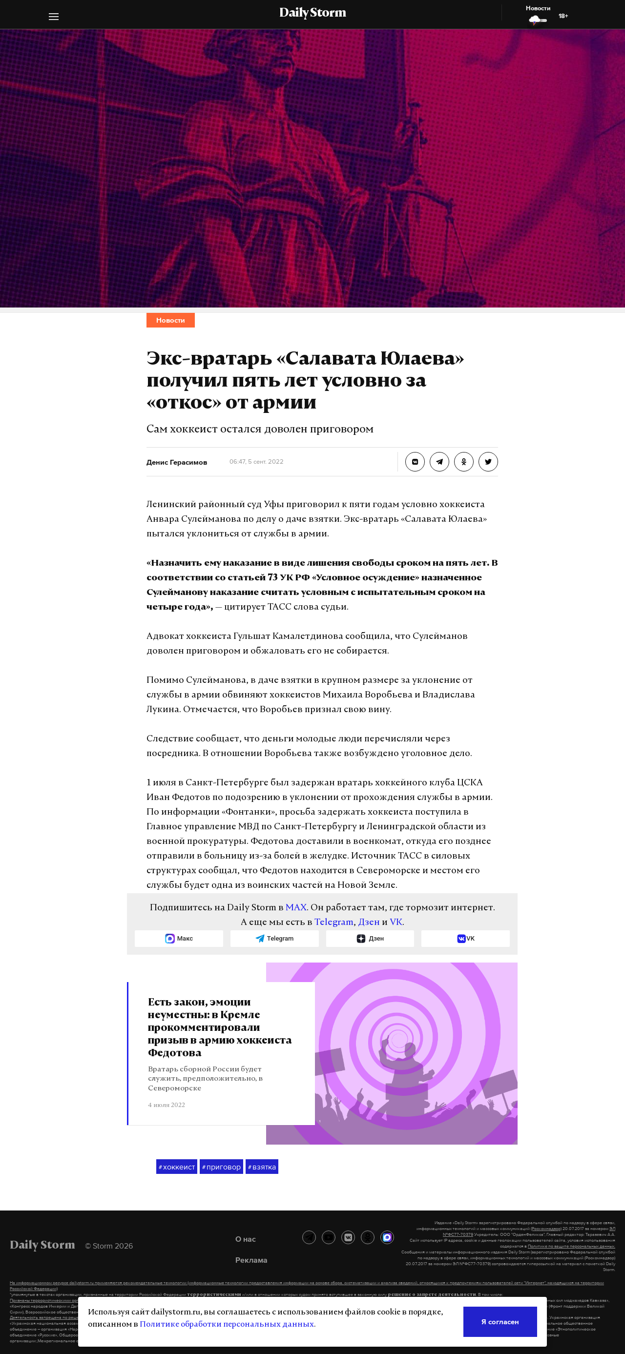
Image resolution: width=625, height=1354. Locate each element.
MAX (296, 908)
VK (396, 922)
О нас (245, 1238)
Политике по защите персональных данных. (571, 1246)
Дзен (369, 922)
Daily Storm (312, 14)
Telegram (334, 922)
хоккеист (177, 1167)
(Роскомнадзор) (546, 1228)
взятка (262, 1167)
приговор (221, 1167)
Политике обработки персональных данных (227, 1325)
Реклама (251, 1259)
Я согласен (500, 1321)
